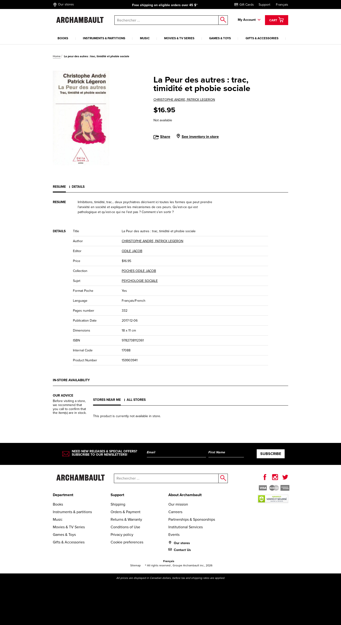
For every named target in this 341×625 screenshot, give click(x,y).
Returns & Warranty (126, 519)
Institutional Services (185, 527)
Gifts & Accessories (262, 38)
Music (145, 38)
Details (78, 186)
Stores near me (107, 399)
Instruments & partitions (104, 38)
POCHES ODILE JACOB (139, 270)
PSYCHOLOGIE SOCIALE (140, 280)
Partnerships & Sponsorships (191, 519)
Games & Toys (220, 38)
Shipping (118, 504)
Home (57, 56)
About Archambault (185, 495)
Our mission (178, 504)
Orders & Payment (125, 512)
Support (264, 4)
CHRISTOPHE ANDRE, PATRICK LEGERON (184, 99)
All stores (136, 399)
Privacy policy (122, 534)
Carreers (175, 512)
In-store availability (71, 380)
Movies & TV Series (179, 38)
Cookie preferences (127, 542)
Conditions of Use (125, 527)
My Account (247, 19)
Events (173, 534)
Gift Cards (244, 4)
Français (282, 4)
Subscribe (270, 453)
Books (63, 38)
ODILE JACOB (132, 251)
